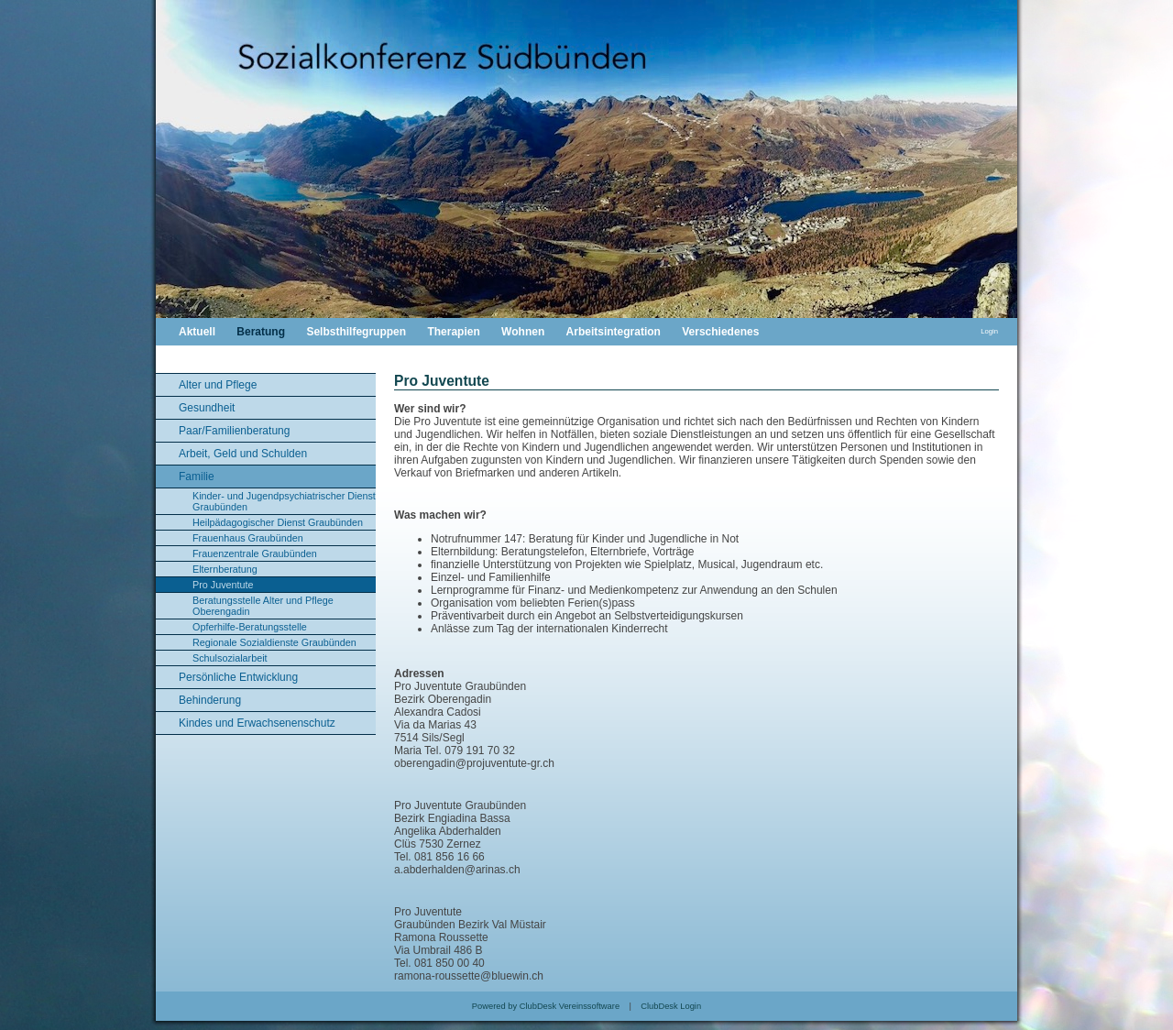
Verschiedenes (720, 331)
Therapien (453, 331)
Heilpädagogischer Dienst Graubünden (277, 522)
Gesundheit (207, 407)
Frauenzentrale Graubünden (254, 553)
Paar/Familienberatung (234, 430)
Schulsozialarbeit (230, 657)
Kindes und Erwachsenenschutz (257, 723)
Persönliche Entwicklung (238, 677)
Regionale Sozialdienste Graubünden (274, 642)
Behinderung (210, 700)
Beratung (260, 331)
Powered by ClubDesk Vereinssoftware (545, 1006)
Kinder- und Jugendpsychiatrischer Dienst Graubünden (284, 501)
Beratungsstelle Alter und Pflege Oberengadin (263, 606)
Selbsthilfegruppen (356, 331)
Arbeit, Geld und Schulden (243, 453)
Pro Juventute (223, 584)
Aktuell (197, 331)
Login (989, 331)
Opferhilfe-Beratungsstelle (249, 626)
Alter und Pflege (218, 384)
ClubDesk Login (671, 1006)
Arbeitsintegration (613, 331)
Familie (196, 476)
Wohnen (522, 331)
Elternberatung (225, 569)
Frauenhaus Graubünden (247, 537)
